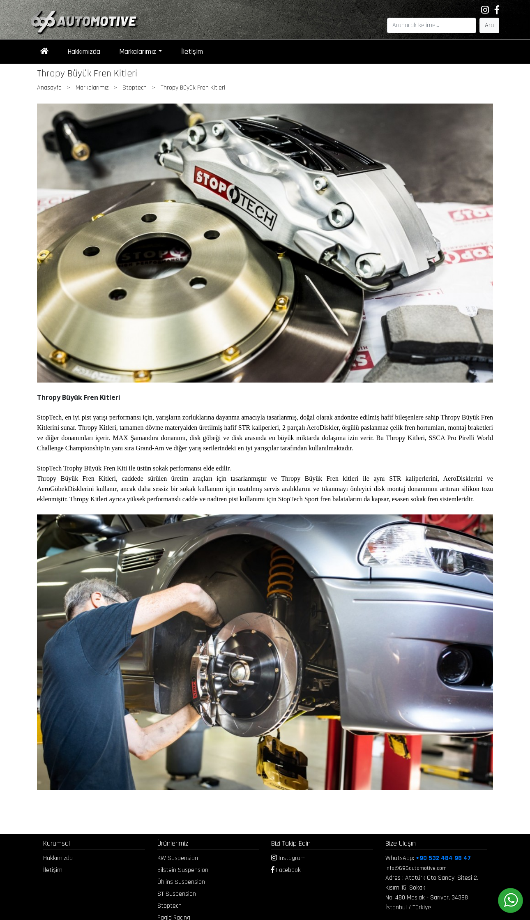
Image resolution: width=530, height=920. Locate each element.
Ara (489, 25)
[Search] (431, 25)
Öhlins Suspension (181, 882)
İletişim (192, 51)
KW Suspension (177, 858)
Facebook (286, 870)
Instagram (288, 858)
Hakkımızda (83, 51)
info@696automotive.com (416, 868)
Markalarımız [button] (137, 51)
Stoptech (169, 906)
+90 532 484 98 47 (443, 858)
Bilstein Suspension (182, 870)
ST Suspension (176, 894)
